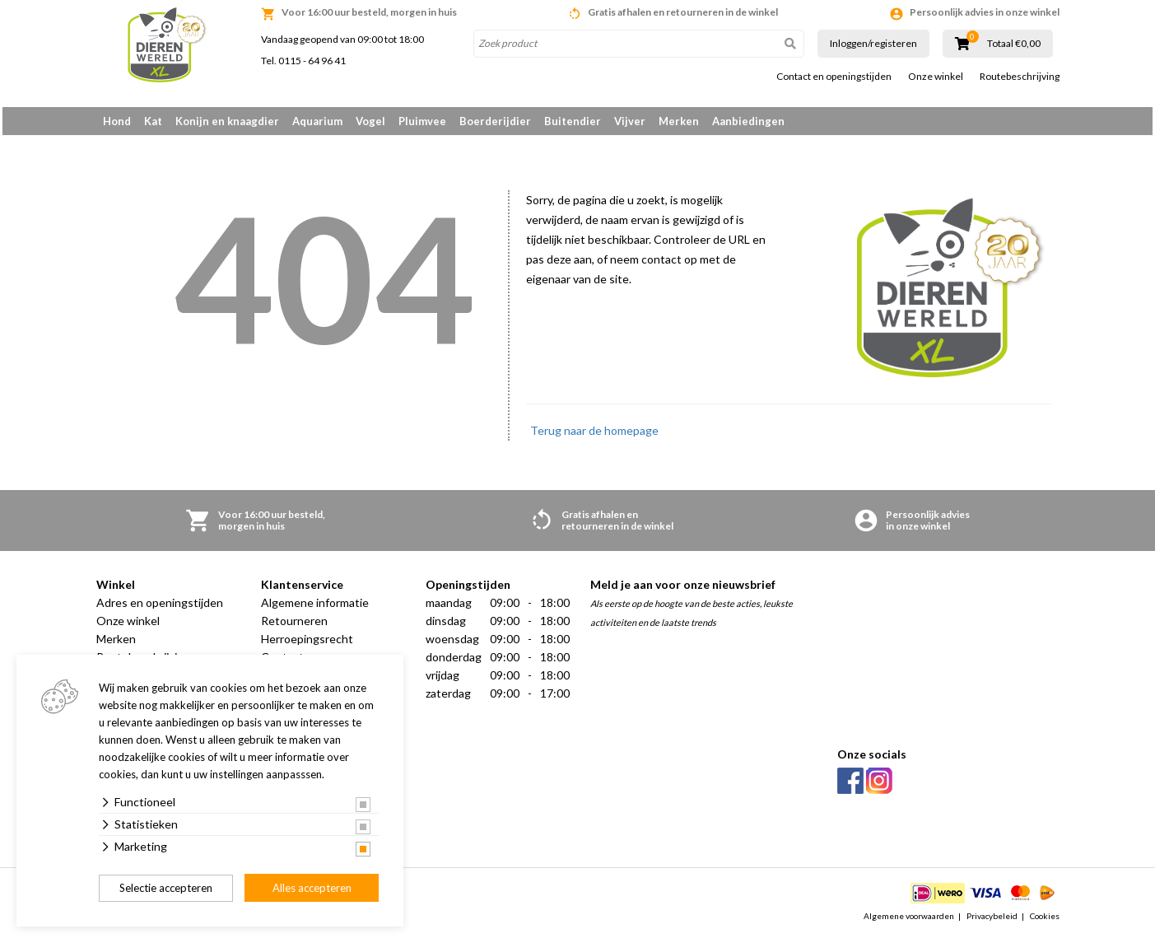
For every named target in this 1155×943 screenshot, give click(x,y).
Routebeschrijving (1020, 77)
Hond (117, 121)
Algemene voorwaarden (909, 922)
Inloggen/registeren (873, 43)
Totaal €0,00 (1014, 44)
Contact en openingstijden (834, 77)
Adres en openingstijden (159, 608)
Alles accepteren (312, 887)
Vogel (370, 121)
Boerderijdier (495, 121)
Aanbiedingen (748, 121)
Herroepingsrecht (307, 644)
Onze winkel (935, 77)
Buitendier (572, 121)
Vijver (629, 121)
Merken (679, 121)
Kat (153, 121)
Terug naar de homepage (594, 436)
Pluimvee (422, 121)
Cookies (1045, 922)
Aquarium (317, 121)
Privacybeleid (992, 922)
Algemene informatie (315, 608)
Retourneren (294, 626)
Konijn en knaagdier (227, 121)
